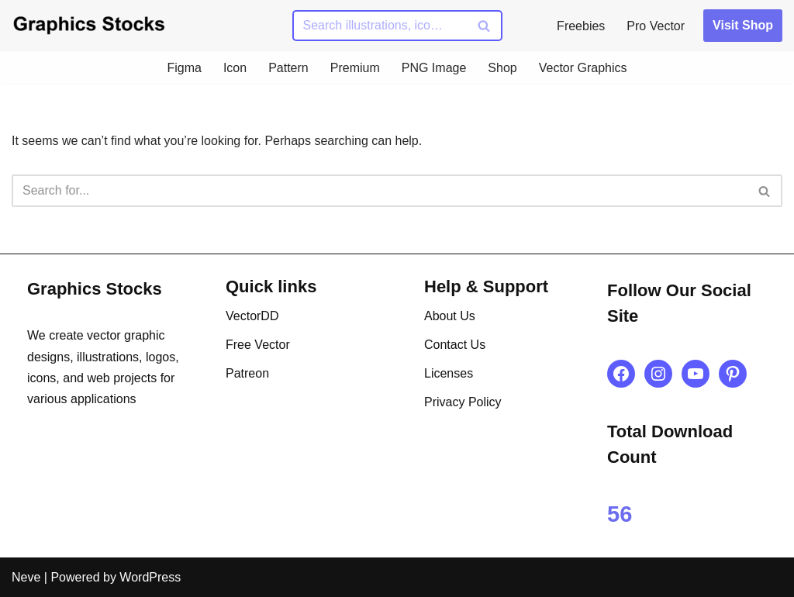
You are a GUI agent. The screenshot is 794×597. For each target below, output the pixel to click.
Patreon (247, 373)
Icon (235, 67)
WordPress (150, 577)
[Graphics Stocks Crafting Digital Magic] (89, 25)
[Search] (380, 25)
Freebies (581, 26)
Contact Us (454, 344)
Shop (502, 67)
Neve (26, 577)
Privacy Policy (463, 402)
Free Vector (258, 344)
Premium (355, 67)
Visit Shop (743, 25)
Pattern (288, 67)
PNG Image (434, 67)
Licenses (448, 373)
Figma (184, 67)
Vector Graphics (583, 67)
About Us (449, 316)
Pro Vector (656, 26)
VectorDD (252, 316)
